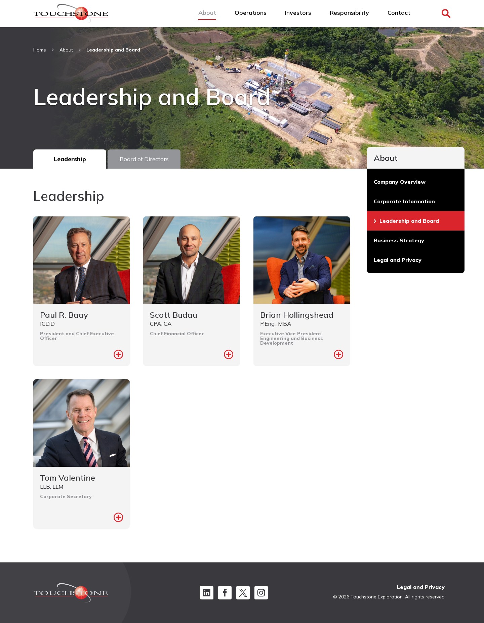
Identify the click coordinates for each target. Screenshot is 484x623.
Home (39, 50)
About (66, 50)
